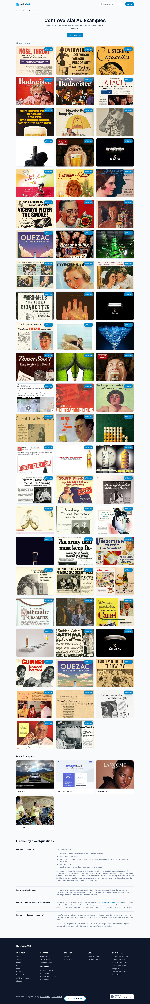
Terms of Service (94, 959)
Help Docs (68, 956)
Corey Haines (45, 997)
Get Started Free (75, 35)
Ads (25, 11)
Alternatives (44, 956)
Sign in (18, 959)
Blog (18, 969)
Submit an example (109, 903)
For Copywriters (46, 970)
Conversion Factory (119, 972)
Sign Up (129, 4)
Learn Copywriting (119, 966)
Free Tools (20, 975)
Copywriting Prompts (120, 959)
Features (19, 966)
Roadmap (19, 972)
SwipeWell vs (45, 959)
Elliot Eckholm (57, 997)
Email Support (69, 959)
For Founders (45, 979)
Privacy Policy (93, 956)
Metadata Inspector (119, 962)
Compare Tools (46, 962)
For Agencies (45, 973)
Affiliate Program (22, 978)
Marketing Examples (120, 956)
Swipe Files (116, 975)
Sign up (19, 956)
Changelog (20, 981)
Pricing (19, 962)
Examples (19, 11)
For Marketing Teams (48, 976)
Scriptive (115, 969)
